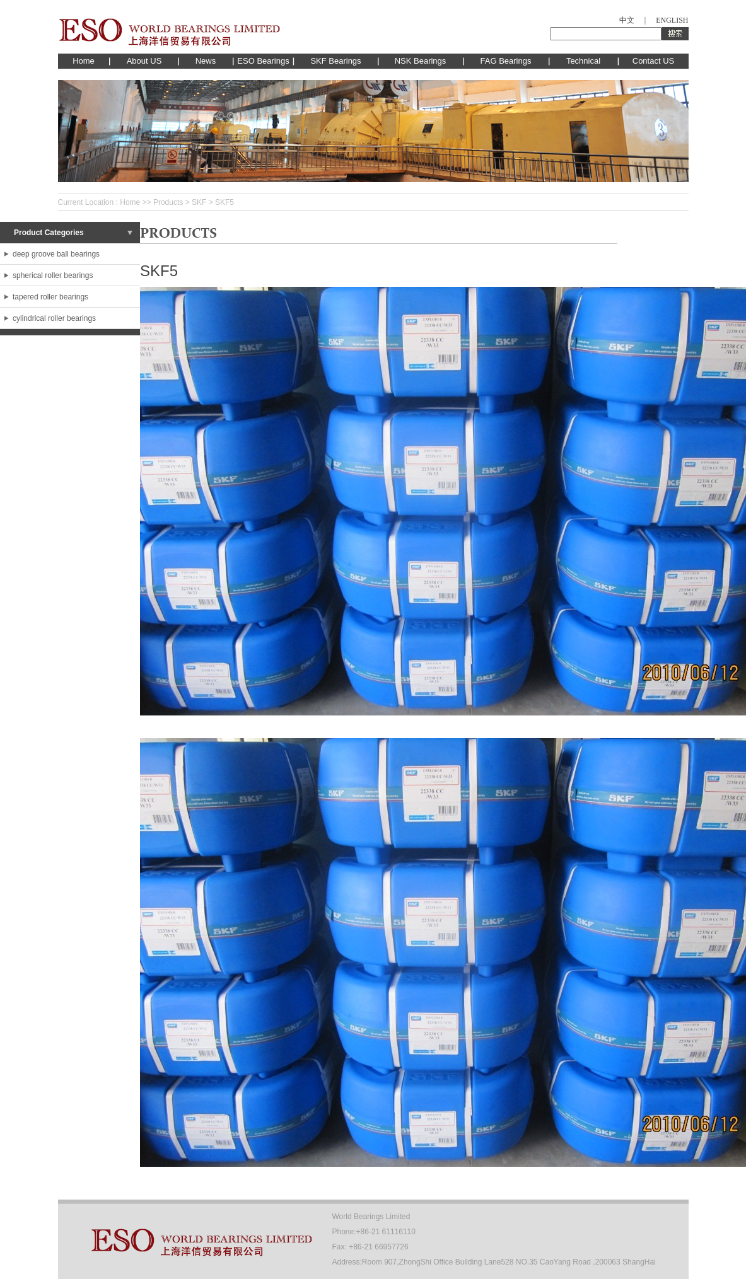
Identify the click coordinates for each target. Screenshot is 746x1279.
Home (84, 61)
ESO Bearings (263, 61)
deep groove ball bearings (56, 254)
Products (167, 202)
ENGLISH (672, 20)
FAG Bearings (506, 61)
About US (144, 61)
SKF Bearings (335, 61)
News (205, 61)
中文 (626, 20)
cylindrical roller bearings (54, 318)
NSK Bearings (420, 61)
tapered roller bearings (50, 296)
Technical (583, 61)
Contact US (653, 61)
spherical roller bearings (53, 275)
